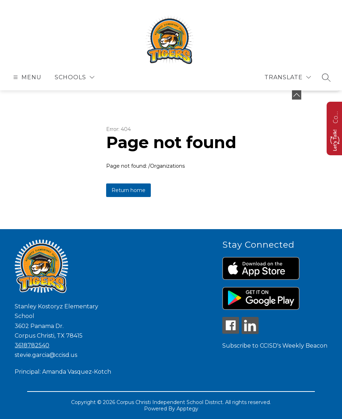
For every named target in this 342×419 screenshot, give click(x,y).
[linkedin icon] (250, 332)
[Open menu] (26, 77)
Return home (128, 190)
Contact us (335, 116)
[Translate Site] (288, 77)
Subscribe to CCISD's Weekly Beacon (274, 345)
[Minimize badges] (296, 95)
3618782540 (32, 345)
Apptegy (187, 408)
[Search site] (326, 77)
